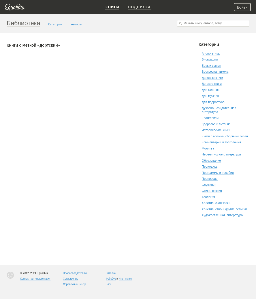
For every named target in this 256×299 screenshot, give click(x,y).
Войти (242, 7)
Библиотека (23, 23)
